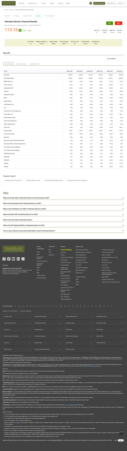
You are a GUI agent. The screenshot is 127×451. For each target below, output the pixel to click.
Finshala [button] (44, 3)
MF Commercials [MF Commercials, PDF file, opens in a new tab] (107, 262)
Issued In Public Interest (65, 290)
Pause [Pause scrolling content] (120, 440)
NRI (50, 249)
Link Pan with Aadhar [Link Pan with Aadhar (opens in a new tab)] (82, 267)
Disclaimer (105, 260)
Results (38, 16)
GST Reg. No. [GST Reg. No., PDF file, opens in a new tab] (65, 285)
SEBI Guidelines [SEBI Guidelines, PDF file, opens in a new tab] (65, 276)
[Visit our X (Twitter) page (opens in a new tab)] (8, 258)
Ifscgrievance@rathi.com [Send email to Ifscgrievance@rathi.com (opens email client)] (46, 366)
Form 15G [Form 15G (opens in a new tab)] (78, 265)
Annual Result (8, 64)
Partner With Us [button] (33, 3)
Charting (16, 16)
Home (6, 9)
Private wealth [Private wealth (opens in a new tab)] (41, 275)
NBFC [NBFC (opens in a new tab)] (38, 267)
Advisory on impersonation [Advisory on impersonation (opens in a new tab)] (65, 268)
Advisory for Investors (67, 287)
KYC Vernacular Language (65, 281)
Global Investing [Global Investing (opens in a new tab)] (41, 278)
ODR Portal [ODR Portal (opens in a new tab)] (79, 273)
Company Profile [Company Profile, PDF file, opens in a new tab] (80, 260)
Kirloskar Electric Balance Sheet (54, 180)
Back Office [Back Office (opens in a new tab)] (105, 277)
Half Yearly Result (21, 64)
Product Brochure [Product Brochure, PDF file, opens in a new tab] (66, 262)
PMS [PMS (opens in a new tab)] (38, 273)
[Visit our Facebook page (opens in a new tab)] (4, 258)
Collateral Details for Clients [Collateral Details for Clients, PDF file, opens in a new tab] (110, 257)
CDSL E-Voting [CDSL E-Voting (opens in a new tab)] (106, 255)
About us (63, 252)
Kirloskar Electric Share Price (13, 180)
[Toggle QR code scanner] (121, 433)
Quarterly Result (34, 64)
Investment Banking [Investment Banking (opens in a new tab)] (40, 264)
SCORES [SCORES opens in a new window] (18, 422)
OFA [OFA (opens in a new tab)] (38, 270)
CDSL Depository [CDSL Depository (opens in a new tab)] (81, 255)
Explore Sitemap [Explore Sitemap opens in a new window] (26, 311)
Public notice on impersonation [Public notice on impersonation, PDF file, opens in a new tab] (111, 282)
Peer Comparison (50, 16)
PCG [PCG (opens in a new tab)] (50, 252)
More (77, 284)
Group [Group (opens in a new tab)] (38, 252)
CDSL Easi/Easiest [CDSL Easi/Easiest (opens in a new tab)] (66, 299)
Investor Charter (65, 278)
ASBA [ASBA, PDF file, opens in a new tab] (77, 282)
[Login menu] (121, 3)
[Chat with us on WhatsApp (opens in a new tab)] (23, 258)
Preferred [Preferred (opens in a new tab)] (51, 255)
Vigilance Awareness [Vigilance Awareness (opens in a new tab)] (108, 279)
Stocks (11, 9)
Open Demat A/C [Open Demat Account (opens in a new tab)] (99, 3)
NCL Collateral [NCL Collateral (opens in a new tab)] (65, 297)
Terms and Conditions (67, 257)
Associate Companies (108, 249)
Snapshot (7, 16)
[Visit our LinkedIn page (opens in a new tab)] (18, 258)
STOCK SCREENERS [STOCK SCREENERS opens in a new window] (70, 404)
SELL (118, 23)
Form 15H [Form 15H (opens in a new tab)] (104, 265)
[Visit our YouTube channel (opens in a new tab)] (13, 258)
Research (60, 3)
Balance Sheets (27, 16)
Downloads (64, 260)
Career (63, 255)
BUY (109, 23)
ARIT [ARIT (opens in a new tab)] (38, 254)
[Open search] (90, 3)
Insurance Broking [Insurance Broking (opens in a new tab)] (42, 261)
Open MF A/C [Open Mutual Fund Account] (111, 3)
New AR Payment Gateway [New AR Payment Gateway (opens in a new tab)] (83, 252)
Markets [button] (53, 3)
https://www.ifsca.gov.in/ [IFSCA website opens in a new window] (94, 366)
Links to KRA (105, 267)
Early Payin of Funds (82, 262)
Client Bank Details (81, 257)
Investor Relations (66, 249)
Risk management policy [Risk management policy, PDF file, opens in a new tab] (66, 272)
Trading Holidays (80, 277)
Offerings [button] (22, 3)
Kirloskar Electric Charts (33, 180)
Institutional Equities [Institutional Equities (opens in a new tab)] (40, 257)
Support (67, 3)
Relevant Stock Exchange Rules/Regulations (109, 273)
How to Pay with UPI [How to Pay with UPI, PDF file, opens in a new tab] (108, 252)
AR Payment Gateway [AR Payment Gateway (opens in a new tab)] (82, 249)
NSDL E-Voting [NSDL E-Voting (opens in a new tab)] (106, 270)
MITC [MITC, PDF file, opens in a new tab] (77, 279)
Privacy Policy (65, 265)
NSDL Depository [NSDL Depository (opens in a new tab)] (81, 270)
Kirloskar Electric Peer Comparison (77, 180)
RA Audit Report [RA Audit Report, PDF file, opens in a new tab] (65, 294)
